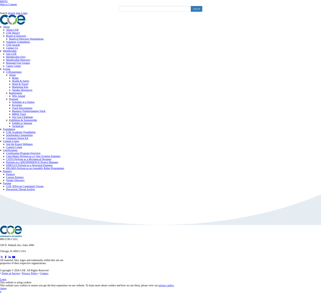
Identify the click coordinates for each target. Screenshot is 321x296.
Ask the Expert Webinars (19, 144)
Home (15, 78)
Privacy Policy (30, 273)
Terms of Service (11, 273)
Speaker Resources (22, 90)
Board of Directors (16, 35)
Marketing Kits (20, 87)
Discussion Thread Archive (20, 189)
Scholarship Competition (19, 135)
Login (24, 13)
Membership (10, 50)
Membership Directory (18, 59)
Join (18, 13)
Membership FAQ (15, 56)
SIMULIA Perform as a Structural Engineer (29, 165)
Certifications (10, 150)
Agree (3, 288)
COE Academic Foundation (21, 132)
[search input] (155, 9)
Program (13, 99)
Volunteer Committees (18, 41)
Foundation (9, 129)
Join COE (11, 53)
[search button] (196, 9)
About (6, 26)
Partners (7, 171)
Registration (15, 93)
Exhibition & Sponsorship (23, 120)
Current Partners (15, 177)
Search (3, 13)
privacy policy (166, 285)
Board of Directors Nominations (26, 38)
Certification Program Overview (23, 153)
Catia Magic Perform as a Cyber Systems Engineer (33, 156)
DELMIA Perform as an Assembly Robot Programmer (35, 168)
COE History (13, 32)
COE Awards (13, 44)
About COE (12, 29)
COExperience (14, 72)
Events (6, 69)
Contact (44, 273)
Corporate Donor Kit (17, 138)
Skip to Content (8, 4)
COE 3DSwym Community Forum (24, 186)
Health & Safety (20, 81)
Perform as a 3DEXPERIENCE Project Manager (32, 162)
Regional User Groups (18, 63)
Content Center (11, 141)
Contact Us (12, 47)
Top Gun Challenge (22, 117)
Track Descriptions (22, 108)
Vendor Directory (15, 180)
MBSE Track (19, 114)
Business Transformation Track (28, 111)
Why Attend (18, 96)
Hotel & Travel (20, 84)
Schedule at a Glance (23, 102)
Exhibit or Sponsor (22, 123)
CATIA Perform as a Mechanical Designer (28, 159)
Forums (7, 183)
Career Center (13, 66)
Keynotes (17, 105)
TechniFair (18, 126)
